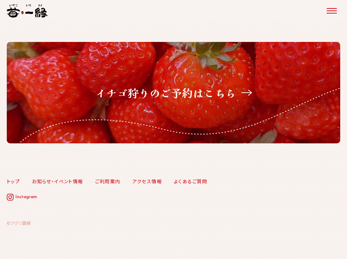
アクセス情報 (147, 181)
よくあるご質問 (190, 181)
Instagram (26, 196)
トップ (13, 181)
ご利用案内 (108, 181)
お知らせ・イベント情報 (57, 181)
